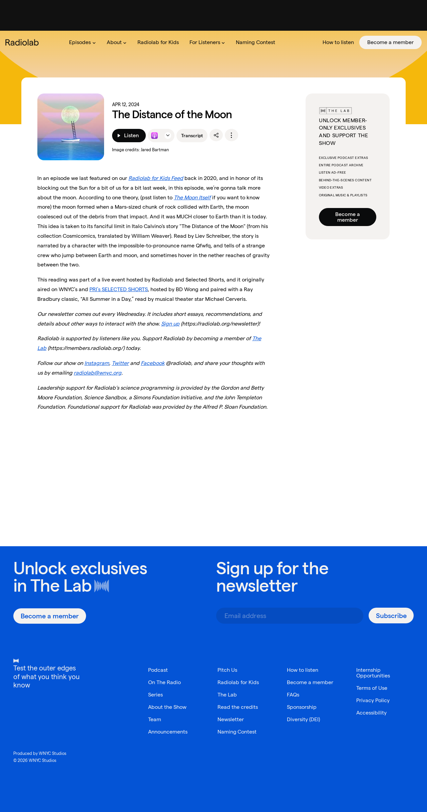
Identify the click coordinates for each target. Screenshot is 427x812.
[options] (231, 135)
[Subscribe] (391, 615)
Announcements (168, 732)
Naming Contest (237, 732)
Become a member (347, 217)
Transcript (192, 135)
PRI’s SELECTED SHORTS (118, 289)
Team (154, 719)
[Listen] (129, 135)
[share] (216, 135)
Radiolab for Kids (238, 682)
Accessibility (371, 713)
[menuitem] (82, 42)
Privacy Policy (373, 700)
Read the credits (238, 707)
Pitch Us (227, 670)
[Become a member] (49, 616)
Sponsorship (302, 707)
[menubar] (243, 42)
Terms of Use (371, 688)
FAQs (293, 694)
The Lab (60, 585)
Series (155, 694)
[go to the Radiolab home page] (23, 42)
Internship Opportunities (373, 672)
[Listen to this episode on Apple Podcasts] (154, 135)
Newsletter (231, 719)
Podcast (158, 670)
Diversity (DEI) (303, 719)
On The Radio (164, 682)
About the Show (167, 707)
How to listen (302, 670)
